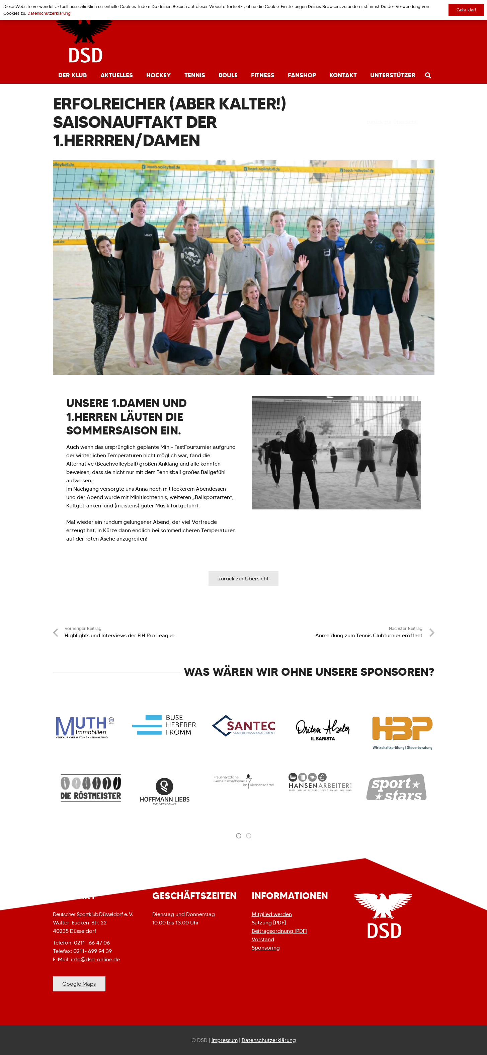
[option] (91, 788)
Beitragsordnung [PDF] (279, 931)
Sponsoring (266, 948)
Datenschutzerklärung (269, 1040)
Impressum (225, 1040)
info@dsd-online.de (95, 959)
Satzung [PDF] (269, 922)
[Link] (84, 40)
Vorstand (263, 939)
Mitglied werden (272, 914)
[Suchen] (428, 75)
